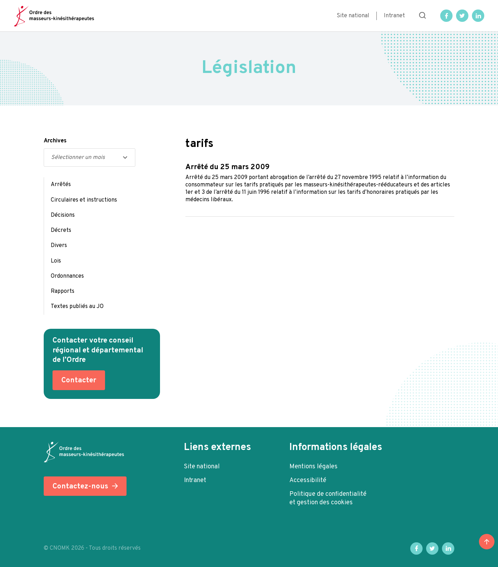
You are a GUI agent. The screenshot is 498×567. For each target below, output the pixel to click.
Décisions (63, 215)
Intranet (394, 15)
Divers (59, 245)
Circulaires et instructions (84, 200)
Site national (353, 15)
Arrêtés (61, 184)
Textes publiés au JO (77, 306)
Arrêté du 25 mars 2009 (227, 167)
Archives (55, 140)
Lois (56, 261)
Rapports (62, 291)
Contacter (78, 380)
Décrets (61, 230)
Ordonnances (67, 276)
